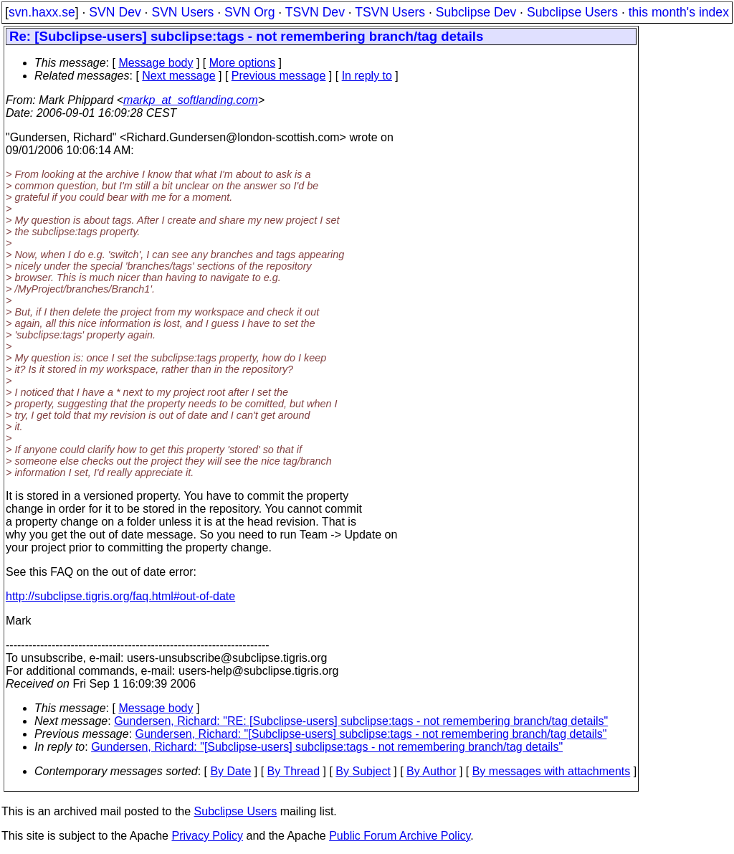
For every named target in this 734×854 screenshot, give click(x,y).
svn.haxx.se (42, 12)
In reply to (367, 76)
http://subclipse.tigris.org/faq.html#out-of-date (120, 596)
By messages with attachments (551, 771)
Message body (155, 63)
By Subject (362, 771)
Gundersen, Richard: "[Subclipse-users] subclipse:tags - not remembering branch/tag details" (371, 734)
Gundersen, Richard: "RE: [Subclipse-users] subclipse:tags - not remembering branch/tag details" (361, 721)
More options (242, 63)
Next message (178, 76)
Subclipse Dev (476, 12)
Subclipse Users (572, 12)
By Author (431, 771)
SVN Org (249, 12)
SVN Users (182, 12)
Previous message (279, 76)
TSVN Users (390, 12)
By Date (230, 771)
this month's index (679, 12)
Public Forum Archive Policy (399, 836)
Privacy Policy (207, 836)
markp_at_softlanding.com (190, 100)
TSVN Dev (315, 12)
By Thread (293, 771)
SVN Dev (114, 12)
